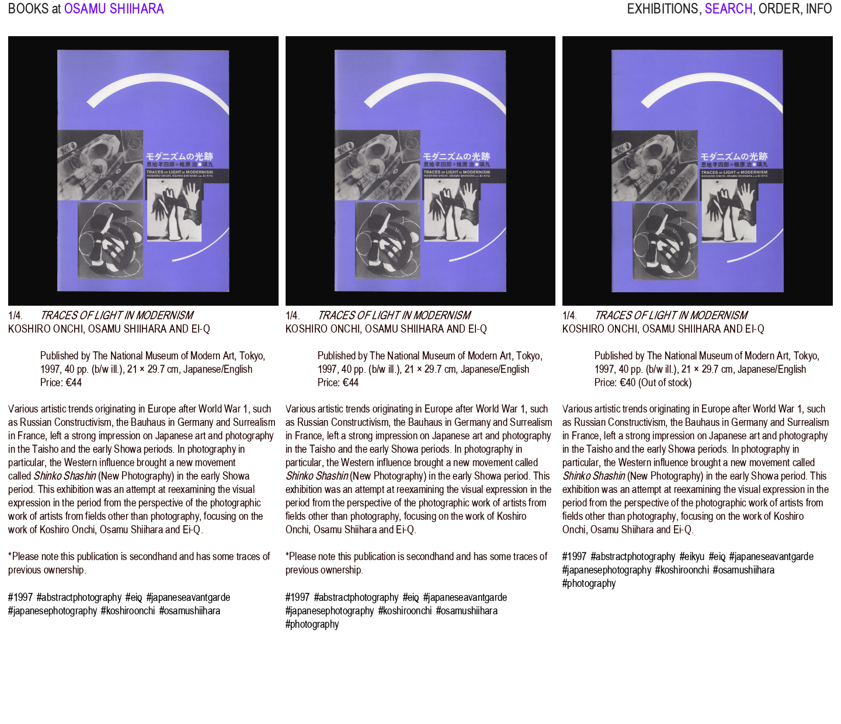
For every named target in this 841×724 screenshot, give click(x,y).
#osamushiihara (190, 610)
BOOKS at (34, 16)
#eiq (134, 597)
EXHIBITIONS (663, 16)
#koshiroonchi (128, 610)
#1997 (20, 597)
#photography (312, 624)
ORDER (779, 16)
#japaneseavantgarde (188, 597)
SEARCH (729, 16)
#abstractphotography (79, 597)
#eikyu (692, 556)
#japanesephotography (52, 610)
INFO (819, 16)
